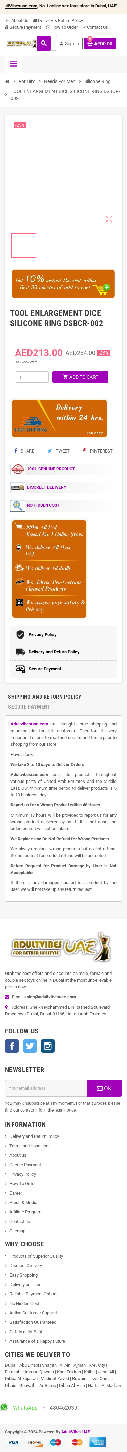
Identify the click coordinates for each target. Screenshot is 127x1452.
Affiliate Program (25, 1211)
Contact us (19, 1221)
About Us (16, 20)
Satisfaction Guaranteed (32, 1322)
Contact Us (95, 27)
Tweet (58, 451)
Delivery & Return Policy (58, 20)
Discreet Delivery (25, 1265)
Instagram (48, 1046)
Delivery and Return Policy (34, 1136)
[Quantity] (32, 377)
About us (17, 1155)
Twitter (30, 1046)
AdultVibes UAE (75, 1432)
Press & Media (23, 1202)
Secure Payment (23, 27)
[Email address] (46, 1088)
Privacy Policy (22, 1174)
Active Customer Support (33, 1312)
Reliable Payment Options (34, 1293)
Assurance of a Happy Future (37, 1341)
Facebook (12, 1046)
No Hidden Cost (24, 1303)
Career (15, 1193)
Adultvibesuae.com (29, 724)
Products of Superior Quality (36, 1256)
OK (104, 1088)
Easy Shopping (23, 1275)
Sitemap (17, 1230)
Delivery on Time (25, 1284)
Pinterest (98, 451)
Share (24, 451)
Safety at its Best (25, 1331)
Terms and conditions (30, 1145)
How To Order (61, 27)
